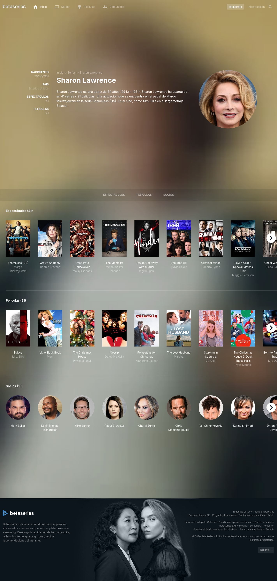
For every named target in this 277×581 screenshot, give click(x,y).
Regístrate (235, 6)
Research (269, 525)
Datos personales (264, 522)
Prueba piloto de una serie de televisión (215, 529)
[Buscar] (270, 7)
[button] (18, 413)
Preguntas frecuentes (224, 515)
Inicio (59, 72)
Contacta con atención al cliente (256, 515)
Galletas (211, 522)
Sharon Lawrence (91, 72)
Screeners (255, 525)
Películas (144, 194)
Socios (168, 194)
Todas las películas (263, 511)
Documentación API (199, 515)
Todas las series (242, 511)
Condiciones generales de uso (235, 522)
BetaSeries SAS (227, 525)
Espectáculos (114, 194)
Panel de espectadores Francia (257, 529)
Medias (243, 525)
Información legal (195, 522)
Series (71, 72)
